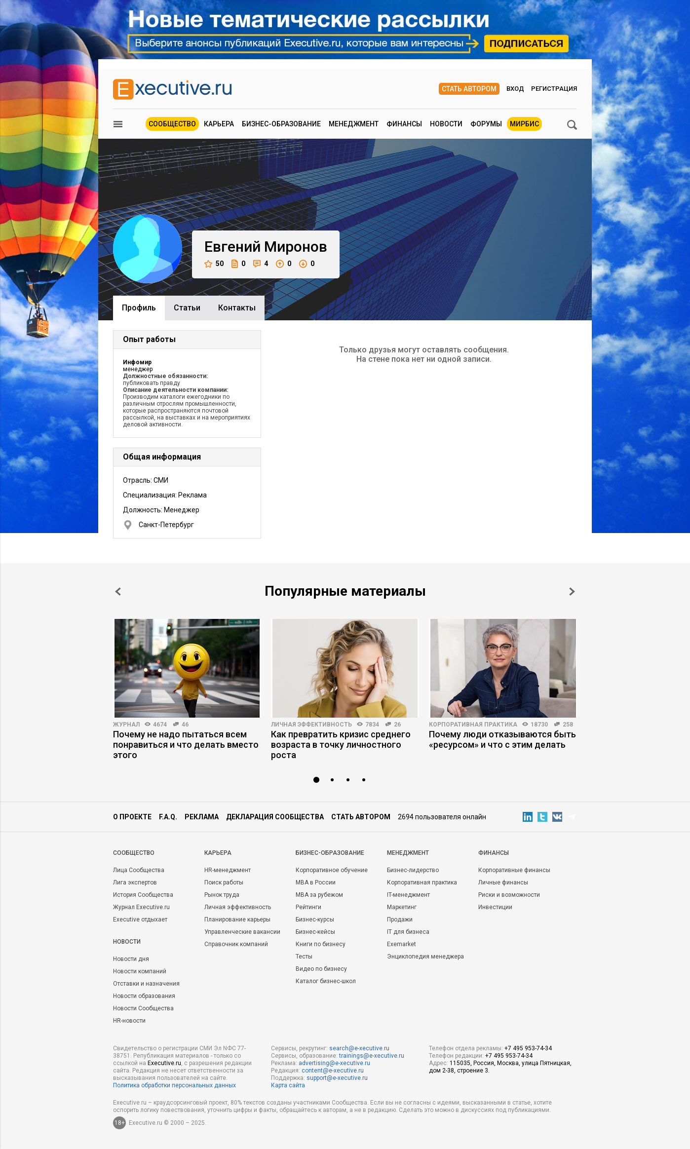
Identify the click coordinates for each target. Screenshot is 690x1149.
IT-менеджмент (408, 894)
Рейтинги (308, 907)
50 (214, 263)
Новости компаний (139, 971)
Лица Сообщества (138, 870)
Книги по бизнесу (320, 944)
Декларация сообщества (275, 817)
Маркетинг (402, 907)
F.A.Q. (168, 817)
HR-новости (129, 1020)
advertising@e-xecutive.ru (334, 1063)
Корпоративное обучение (332, 870)
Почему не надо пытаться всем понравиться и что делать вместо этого (186, 744)
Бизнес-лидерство (413, 870)
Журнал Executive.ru (141, 907)
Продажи (400, 919)
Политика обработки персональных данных (174, 1085)
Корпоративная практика (473, 724)
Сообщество (172, 124)
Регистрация (554, 88)
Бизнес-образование (281, 124)
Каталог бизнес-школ (326, 981)
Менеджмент (354, 124)
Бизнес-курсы (315, 919)
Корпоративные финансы (514, 870)
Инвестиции (495, 907)
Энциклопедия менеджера (425, 956)
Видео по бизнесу (321, 968)
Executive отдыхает (140, 919)
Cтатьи (187, 307)
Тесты (304, 956)
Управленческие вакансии (242, 931)
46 (185, 724)
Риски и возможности (509, 894)
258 (568, 724)
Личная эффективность (311, 724)
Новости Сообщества (143, 1008)
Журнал (126, 724)
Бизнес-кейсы (315, 931)
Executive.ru (164, 1063)
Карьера (219, 124)
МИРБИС (524, 124)
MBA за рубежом (319, 894)
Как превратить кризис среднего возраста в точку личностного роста (341, 744)
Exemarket (401, 944)
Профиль (139, 307)
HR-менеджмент (227, 870)
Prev (118, 591)
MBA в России (316, 882)
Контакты (237, 307)
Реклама (202, 817)
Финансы (404, 124)
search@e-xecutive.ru (359, 1048)
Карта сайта (288, 1085)
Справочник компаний (236, 944)
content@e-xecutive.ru (333, 1070)
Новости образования (144, 996)
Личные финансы (503, 882)
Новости (446, 124)
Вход (515, 88)
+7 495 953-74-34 (528, 1048)
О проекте (132, 817)
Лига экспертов (135, 882)
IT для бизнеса (408, 931)
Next (572, 591)
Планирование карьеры (237, 919)
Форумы (486, 124)
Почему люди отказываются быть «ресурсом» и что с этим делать (502, 739)
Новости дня (131, 959)
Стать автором (469, 89)
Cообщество (133, 852)
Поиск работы (223, 882)
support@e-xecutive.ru (337, 1077)
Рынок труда (221, 894)
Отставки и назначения (146, 983)
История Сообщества (143, 894)
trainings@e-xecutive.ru (371, 1055)
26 (397, 724)
